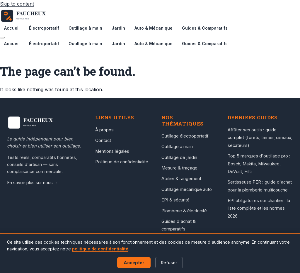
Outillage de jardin (179, 157)
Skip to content (17, 4)
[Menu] (2, 37)
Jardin (118, 28)
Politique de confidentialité (121, 162)
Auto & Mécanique (153, 28)
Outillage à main (85, 28)
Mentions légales (112, 151)
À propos (104, 130)
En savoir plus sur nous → (32, 182)
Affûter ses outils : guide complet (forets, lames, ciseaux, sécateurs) (260, 137)
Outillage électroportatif (185, 136)
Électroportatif (44, 28)
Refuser (169, 262)
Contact (103, 140)
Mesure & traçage (179, 168)
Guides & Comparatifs (205, 28)
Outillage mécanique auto (186, 189)
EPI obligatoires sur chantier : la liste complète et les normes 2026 (259, 208)
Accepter (134, 262)
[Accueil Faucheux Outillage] (45, 122)
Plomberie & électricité (184, 210)
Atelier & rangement (181, 178)
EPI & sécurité (175, 200)
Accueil (12, 28)
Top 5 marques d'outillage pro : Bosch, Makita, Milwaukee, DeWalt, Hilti (259, 163)
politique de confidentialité (100, 248)
